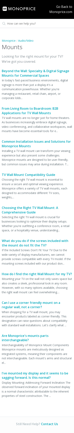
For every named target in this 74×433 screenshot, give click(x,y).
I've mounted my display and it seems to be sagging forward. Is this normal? (35, 375)
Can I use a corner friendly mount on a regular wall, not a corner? (31, 305)
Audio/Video (26, 40)
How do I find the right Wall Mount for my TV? (37, 274)
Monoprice (9, 40)
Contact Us (49, 424)
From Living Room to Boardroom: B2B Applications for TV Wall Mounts (30, 110)
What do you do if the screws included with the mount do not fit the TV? (35, 243)
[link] (21, 8)
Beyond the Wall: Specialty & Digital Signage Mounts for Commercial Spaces (35, 73)
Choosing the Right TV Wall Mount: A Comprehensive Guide (30, 210)
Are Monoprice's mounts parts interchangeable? (25, 338)
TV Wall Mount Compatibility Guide (28, 175)
